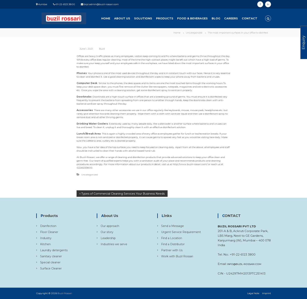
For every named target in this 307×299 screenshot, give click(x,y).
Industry (45, 238)
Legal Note (253, 293)
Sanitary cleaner (51, 256)
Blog (216, 18)
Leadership (108, 238)
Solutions (143, 18)
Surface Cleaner (51, 268)
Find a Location (171, 238)
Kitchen (45, 244)
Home (105, 18)
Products (164, 18)
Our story (107, 232)
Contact (249, 18)
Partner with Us (171, 250)
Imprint (266, 293)
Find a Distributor (173, 244)
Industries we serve (114, 244)
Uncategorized (194, 32)
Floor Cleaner (49, 232)
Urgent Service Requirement (181, 232)
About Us (122, 18)
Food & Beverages (192, 18)
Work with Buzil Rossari (177, 256)
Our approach (110, 226)
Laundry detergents (54, 250)
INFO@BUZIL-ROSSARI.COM (244, 264)
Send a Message (172, 226)
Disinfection (48, 226)
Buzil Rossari (65, 293)
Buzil (102, 48)
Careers (231, 18)
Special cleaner (50, 262)
